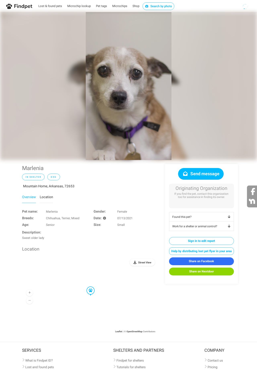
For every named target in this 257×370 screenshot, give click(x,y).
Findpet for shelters (130, 360)
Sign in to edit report (201, 241)
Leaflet (118, 331)
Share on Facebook (201, 261)
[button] (88, 286)
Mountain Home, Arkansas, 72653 (48, 186)
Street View (144, 262)
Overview (29, 197)
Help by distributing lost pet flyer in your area (201, 251)
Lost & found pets (50, 6)
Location (46, 197)
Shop (136, 6)
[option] (128, 86)
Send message (200, 173)
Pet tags (101, 6)
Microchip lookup (79, 6)
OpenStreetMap (134, 331)
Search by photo (158, 6)
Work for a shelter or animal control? (202, 226)
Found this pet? (202, 216)
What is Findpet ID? (39, 360)
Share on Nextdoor (201, 271)
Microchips (119, 6)
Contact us (215, 360)
